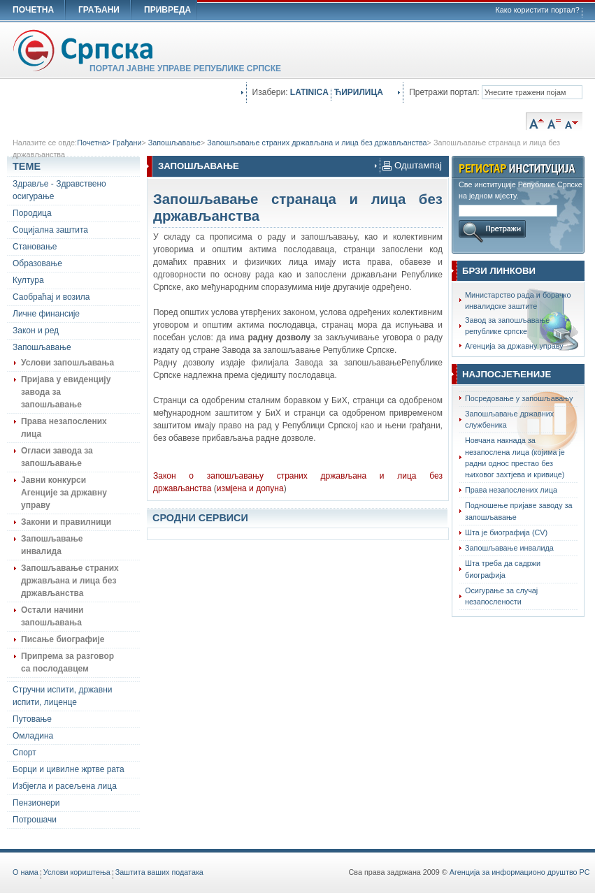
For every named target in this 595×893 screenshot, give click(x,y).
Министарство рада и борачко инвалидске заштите (518, 300)
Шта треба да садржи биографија (502, 569)
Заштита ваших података (159, 872)
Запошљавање (174, 142)
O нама (25, 872)
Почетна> (95, 142)
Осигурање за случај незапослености (501, 596)
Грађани (127, 142)
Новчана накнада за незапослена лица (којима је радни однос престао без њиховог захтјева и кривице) (515, 457)
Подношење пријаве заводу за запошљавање (519, 511)
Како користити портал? (538, 10)
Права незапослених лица (511, 490)
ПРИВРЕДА (167, 10)
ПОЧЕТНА (33, 10)
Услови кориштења (76, 872)
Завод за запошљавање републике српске (507, 325)
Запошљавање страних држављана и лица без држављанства (316, 142)
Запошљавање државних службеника (509, 419)
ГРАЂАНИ (99, 10)
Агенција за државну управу (514, 346)
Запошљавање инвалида (509, 548)
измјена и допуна (250, 488)
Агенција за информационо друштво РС (520, 872)
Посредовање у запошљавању (519, 398)
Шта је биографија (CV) (506, 532)
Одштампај (412, 165)
